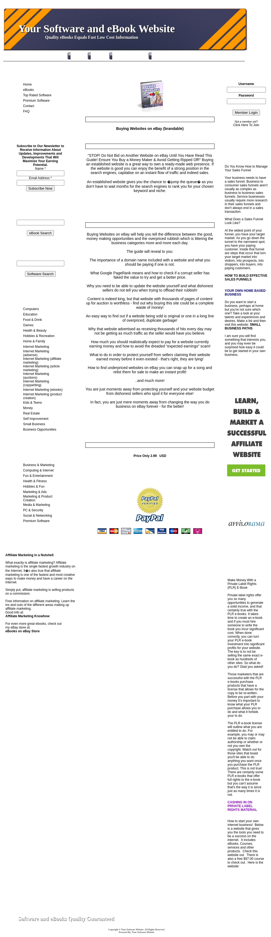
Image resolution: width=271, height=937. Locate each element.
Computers (31, 309)
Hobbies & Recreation (39, 336)
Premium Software (165, 56)
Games (28, 325)
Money (28, 408)
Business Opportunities (39, 429)
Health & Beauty (35, 330)
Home (75, 56)
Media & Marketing (36, 505)
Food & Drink (32, 320)
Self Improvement (35, 419)
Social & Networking (37, 515)
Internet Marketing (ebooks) (43, 390)
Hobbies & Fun (33, 486)
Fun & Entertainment (38, 476)
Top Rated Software (126, 56)
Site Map (243, 918)
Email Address (40, 178)
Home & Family (34, 341)
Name (40, 169)
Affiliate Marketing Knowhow (27, 616)
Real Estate (31, 413)
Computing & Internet (38, 470)
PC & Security (33, 510)
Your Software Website (132, 929)
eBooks (96, 56)
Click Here (240, 125)
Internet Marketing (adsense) (36, 353)
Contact (28, 106)
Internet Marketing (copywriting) (36, 383)
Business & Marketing (38, 465)
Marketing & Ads (35, 492)
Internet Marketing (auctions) (36, 375)
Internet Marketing (36, 347)
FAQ (26, 111)
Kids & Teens (32, 402)
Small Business (34, 424)
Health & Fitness (35, 481)
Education (30, 314)
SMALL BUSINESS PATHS (243, 326)
